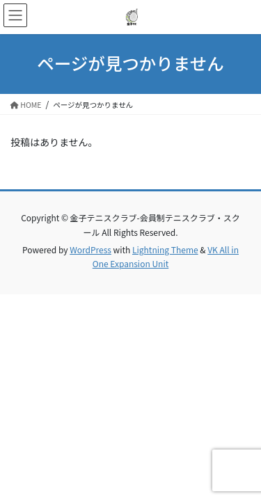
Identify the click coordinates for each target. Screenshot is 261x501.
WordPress (90, 249)
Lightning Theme (165, 249)
